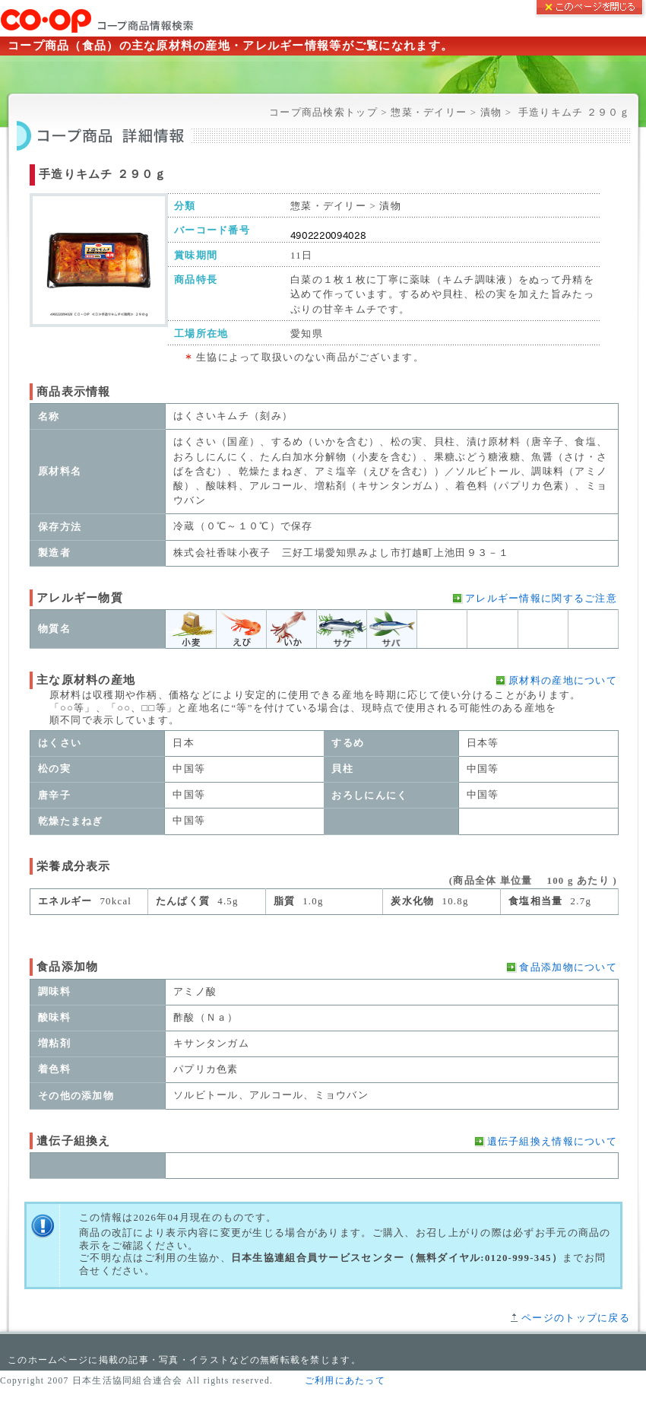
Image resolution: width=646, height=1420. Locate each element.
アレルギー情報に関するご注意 (541, 598)
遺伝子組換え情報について (552, 1141)
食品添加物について (568, 967)
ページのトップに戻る (575, 1318)
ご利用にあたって (345, 1380)
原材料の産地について (562, 680)
